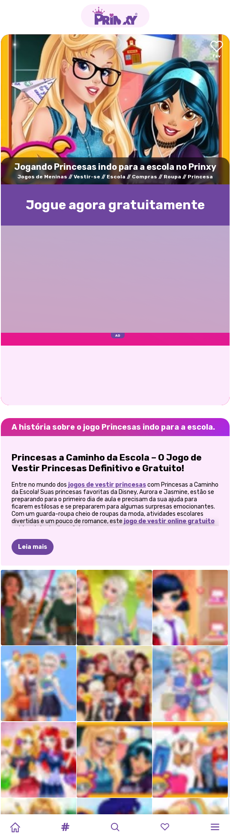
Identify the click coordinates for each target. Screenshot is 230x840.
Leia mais (32, 547)
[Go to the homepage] (115, 16)
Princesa (200, 177)
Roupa (172, 177)
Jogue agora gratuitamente (115, 205)
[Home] (15, 827)
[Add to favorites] (216, 50)
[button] (65, 827)
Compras (144, 177)
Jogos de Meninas (42, 177)
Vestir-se (87, 177)
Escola (116, 177)
